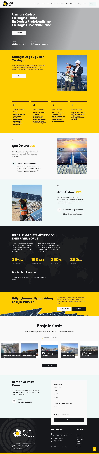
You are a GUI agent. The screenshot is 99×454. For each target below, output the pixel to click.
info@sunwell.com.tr (39, 44)
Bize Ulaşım (79, 308)
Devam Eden (54, 337)
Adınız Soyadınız (58, 384)
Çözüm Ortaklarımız (71, 3)
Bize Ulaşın (19, 32)
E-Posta (56, 397)
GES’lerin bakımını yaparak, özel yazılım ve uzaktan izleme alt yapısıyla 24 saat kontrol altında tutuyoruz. (58, 117)
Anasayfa (36, 3)
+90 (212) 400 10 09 (19, 44)
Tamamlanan (45, 337)
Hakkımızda (19, 75)
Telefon (56, 391)
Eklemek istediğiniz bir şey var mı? (63, 403)
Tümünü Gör (49, 365)
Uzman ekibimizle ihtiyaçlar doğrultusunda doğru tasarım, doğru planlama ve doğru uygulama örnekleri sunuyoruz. (39, 118)
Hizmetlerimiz (51, 3)
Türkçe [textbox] (91, 4)
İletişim (85, 3)
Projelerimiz (60, 3)
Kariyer (80, 3)
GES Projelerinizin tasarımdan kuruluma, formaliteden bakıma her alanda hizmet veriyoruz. (19, 120)
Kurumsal (42, 3)
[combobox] (92, 4)
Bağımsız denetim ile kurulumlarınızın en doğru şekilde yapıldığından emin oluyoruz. (78, 116)
